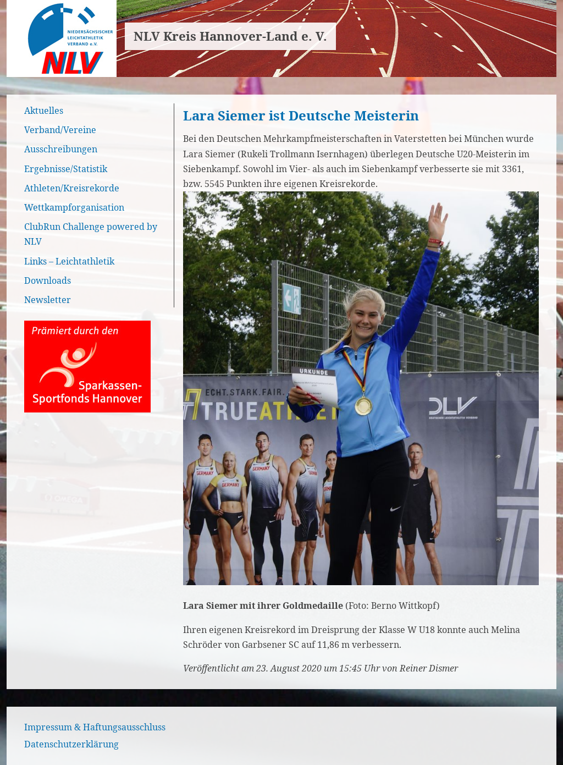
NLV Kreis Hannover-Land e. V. (230, 36)
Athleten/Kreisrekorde (71, 188)
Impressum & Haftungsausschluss (94, 727)
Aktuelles (43, 110)
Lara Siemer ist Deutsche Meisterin (301, 115)
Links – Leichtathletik (69, 261)
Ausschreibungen (60, 149)
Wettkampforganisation (74, 207)
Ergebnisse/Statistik (65, 169)
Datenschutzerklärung (71, 744)
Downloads (47, 280)
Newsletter (47, 300)
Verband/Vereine (60, 130)
